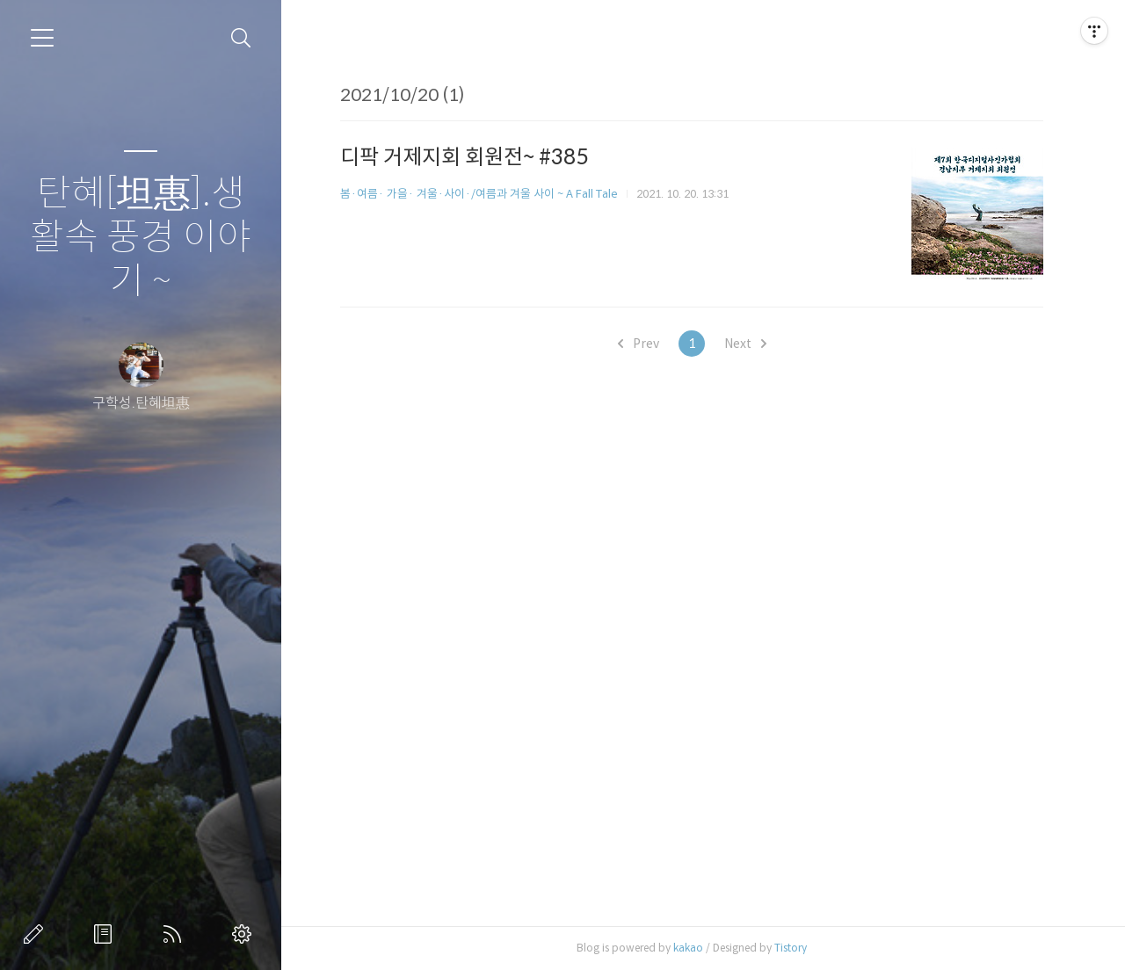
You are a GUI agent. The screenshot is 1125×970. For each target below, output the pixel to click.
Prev (638, 343)
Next (745, 343)
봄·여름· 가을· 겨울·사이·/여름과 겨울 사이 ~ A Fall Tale (479, 193)
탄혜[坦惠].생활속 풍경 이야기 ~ (140, 237)
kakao (688, 947)
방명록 (106, 934)
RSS (176, 934)
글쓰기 (37, 934)
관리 (245, 934)
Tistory (790, 947)
